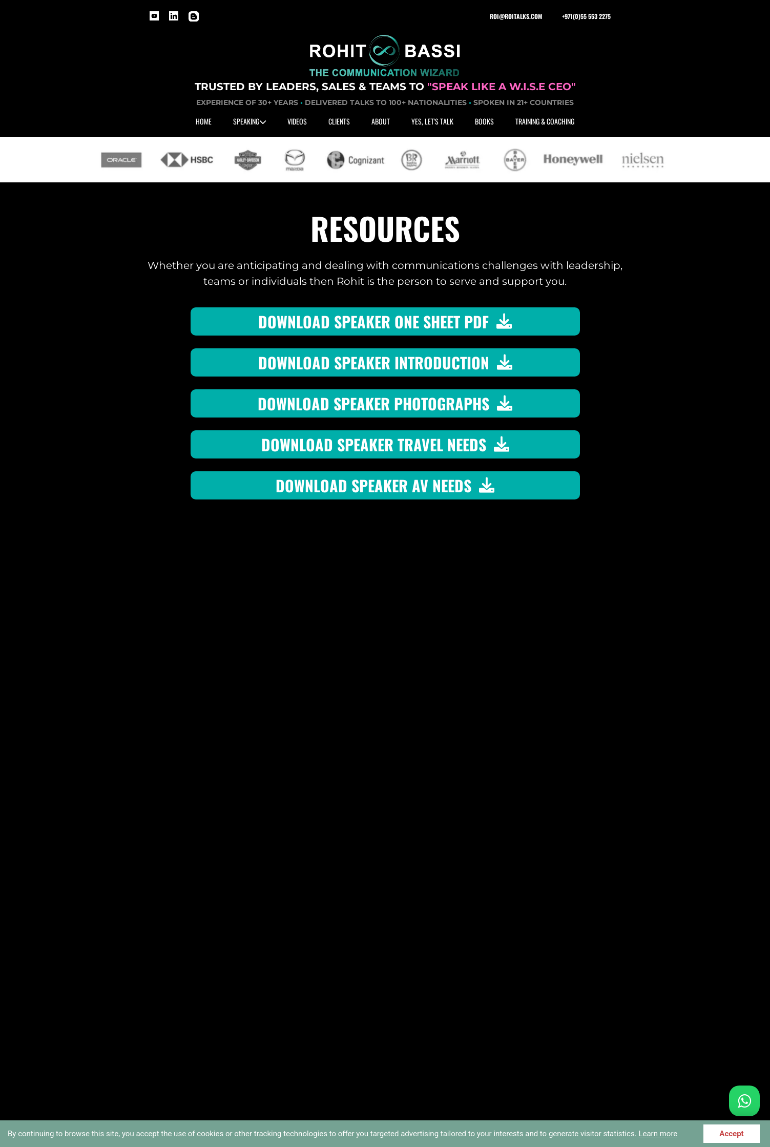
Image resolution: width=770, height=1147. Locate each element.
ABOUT (380, 121)
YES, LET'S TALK (432, 121)
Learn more (657, 1133)
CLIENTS (339, 121)
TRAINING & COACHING (544, 121)
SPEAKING (249, 121)
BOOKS (484, 121)
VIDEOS (297, 121)
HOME (204, 121)
